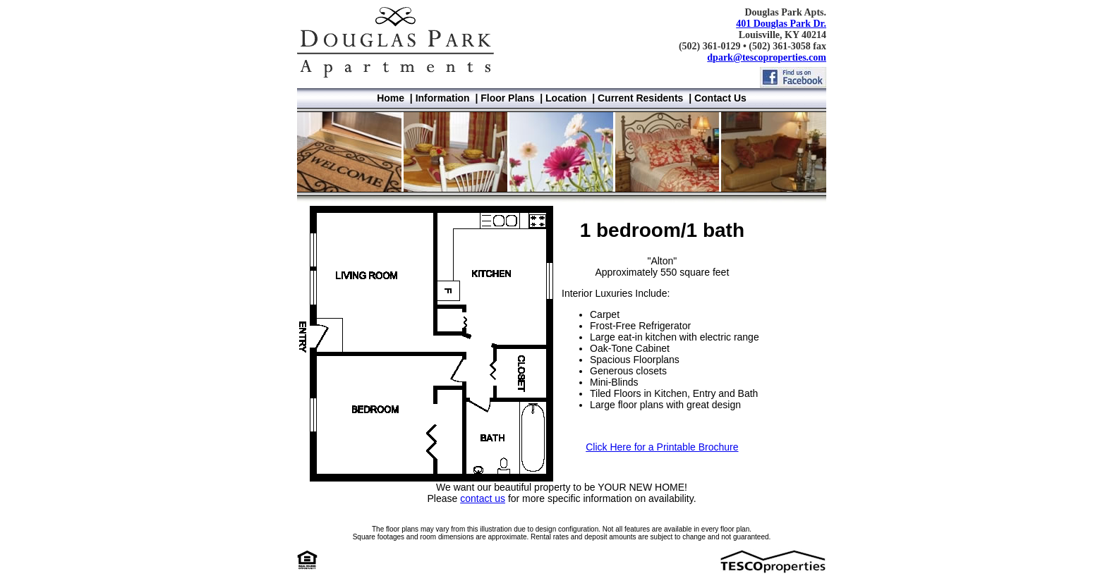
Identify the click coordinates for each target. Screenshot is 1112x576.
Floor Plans (507, 98)
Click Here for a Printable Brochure (662, 447)
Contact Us (720, 98)
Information (443, 98)
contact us (482, 498)
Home (390, 98)
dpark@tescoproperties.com (766, 57)
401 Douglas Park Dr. (781, 23)
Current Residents (640, 98)
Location (565, 98)
